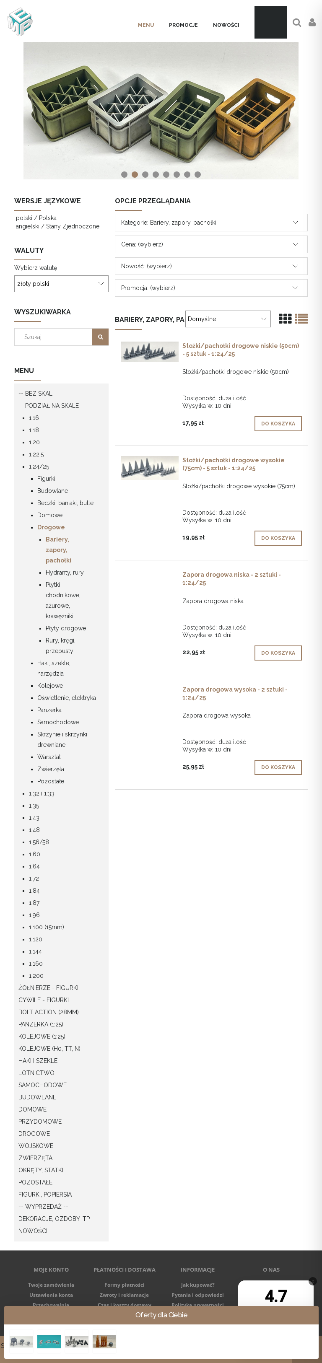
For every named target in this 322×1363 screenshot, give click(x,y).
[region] (161, 110)
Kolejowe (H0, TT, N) (49, 1048)
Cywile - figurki (43, 1000)
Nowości (32, 1231)
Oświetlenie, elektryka (66, 697)
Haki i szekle (37, 1060)
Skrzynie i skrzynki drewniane (62, 739)
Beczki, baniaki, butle (65, 503)
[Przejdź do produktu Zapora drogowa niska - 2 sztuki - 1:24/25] (150, 576)
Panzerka (49, 710)
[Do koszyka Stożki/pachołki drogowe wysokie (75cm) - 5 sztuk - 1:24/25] (278, 538)
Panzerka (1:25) (40, 1024)
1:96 (34, 915)
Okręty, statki (40, 1170)
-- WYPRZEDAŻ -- (43, 1206)
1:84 (34, 890)
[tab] (124, 174)
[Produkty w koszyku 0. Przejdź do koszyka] (270, 22)
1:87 (34, 902)
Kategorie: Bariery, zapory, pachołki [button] (168, 222)
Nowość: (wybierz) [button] (146, 266)
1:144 (35, 951)
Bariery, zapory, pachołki (58, 550)
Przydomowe (40, 1121)
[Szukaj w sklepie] (55, 337)
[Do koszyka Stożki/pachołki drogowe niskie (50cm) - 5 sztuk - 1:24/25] (278, 423)
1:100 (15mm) (46, 927)
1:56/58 (39, 842)
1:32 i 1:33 (42, 793)
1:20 (34, 442)
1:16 (34, 418)
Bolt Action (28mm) (48, 1012)
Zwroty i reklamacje (124, 1294)
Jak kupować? (198, 1284)
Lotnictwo (36, 1073)
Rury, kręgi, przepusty (60, 645)
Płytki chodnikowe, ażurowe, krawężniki (63, 600)
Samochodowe (58, 722)
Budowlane (52, 490)
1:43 (34, 817)
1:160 (36, 963)
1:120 (35, 939)
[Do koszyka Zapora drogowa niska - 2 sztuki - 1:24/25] (278, 653)
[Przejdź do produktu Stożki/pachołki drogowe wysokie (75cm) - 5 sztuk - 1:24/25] (150, 468)
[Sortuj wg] (228, 319)
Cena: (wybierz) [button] (142, 244)
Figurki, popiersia (45, 1194)
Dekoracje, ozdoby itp (54, 1218)
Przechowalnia (51, 1305)
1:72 (34, 878)
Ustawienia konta (51, 1294)
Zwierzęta (50, 769)
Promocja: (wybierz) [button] (148, 288)
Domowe (49, 515)
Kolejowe (50, 685)
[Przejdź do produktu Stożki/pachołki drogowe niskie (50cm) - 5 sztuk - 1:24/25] (150, 352)
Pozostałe (50, 781)
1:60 (34, 854)
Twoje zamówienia (51, 1284)
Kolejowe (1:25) (41, 1036)
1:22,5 (36, 454)
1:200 (36, 975)
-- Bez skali (36, 393)
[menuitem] (146, 25)
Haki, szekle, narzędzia (53, 668)
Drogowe (51, 527)
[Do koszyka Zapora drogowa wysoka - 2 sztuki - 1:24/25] (278, 767)
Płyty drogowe (66, 628)
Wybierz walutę (35, 268)
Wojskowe (35, 1146)
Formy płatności (124, 1284)
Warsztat (49, 757)
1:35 (34, 805)
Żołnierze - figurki (48, 988)
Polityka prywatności (197, 1305)
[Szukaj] (100, 337)
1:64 (34, 866)
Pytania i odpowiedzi (197, 1294)
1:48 (34, 830)
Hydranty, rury (65, 572)
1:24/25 (39, 466)
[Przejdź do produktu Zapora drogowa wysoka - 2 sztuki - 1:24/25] (150, 691)
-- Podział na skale (48, 405)
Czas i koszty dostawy (124, 1305)
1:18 (34, 430)
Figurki (46, 478)
